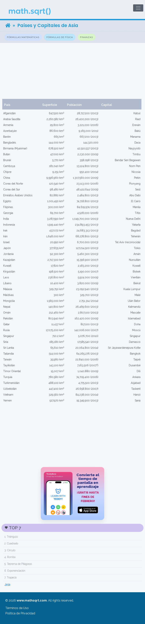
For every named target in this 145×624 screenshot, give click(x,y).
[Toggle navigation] (138, 8)
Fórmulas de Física (59, 37)
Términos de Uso (17, 608)
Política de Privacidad (20, 613)
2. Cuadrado (11, 543)
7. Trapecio (10, 577)
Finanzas (86, 37)
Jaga (7, 584)
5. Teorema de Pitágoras (18, 563)
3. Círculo (9, 550)
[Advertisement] (72, 70)
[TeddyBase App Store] (72, 493)
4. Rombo (9, 557)
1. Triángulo (11, 536)
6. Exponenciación (14, 570)
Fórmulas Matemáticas (23, 37)
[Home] (7, 25)
